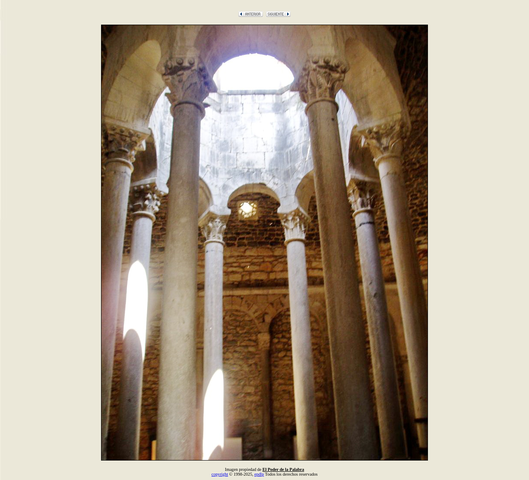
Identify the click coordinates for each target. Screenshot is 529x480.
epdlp (259, 474)
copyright (220, 474)
